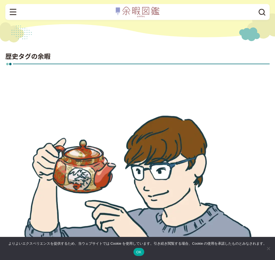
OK (138, 252)
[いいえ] (268, 248)
